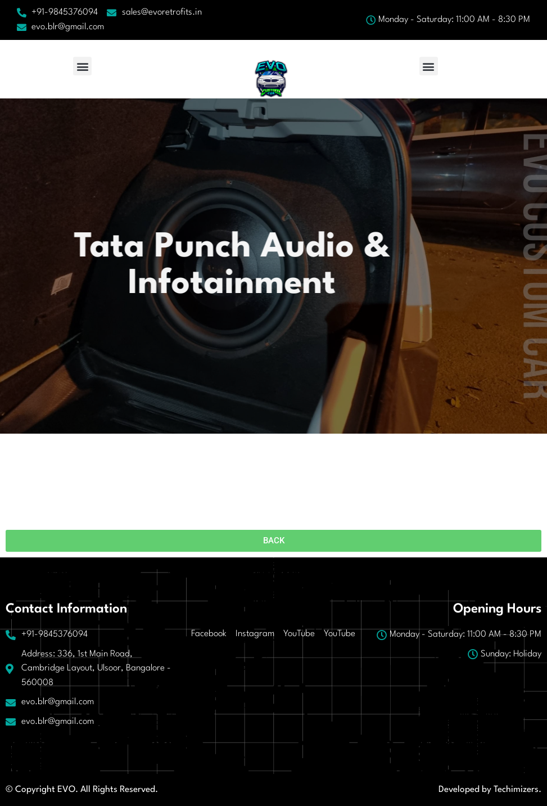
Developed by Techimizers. (489, 789)
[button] (82, 66)
